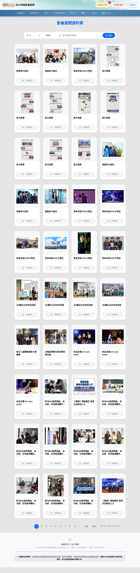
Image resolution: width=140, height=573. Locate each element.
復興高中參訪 (22, 71)
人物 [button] (94, 13)
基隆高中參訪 (51, 71)
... (80, 526)
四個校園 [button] (20, 13)
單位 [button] (73, 13)
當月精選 (106, 71)
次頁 (86, 526)
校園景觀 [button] (34, 13)
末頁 (94, 526)
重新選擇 (118, 5)
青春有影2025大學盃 (82, 71)
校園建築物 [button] (59, 13)
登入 (134, 5)
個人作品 (106, 13)
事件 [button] (46, 13)
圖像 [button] (83, 13)
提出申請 (104, 4)
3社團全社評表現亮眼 (26, 305)
